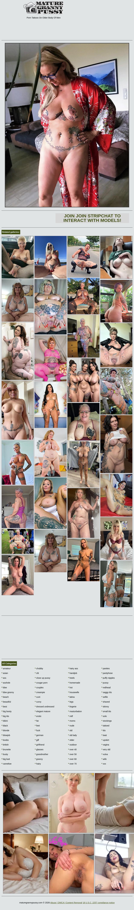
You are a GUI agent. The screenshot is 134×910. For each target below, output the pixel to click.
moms (71, 721)
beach (5, 697)
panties (105, 668)
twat (104, 735)
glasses (39, 749)
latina (71, 697)
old (70, 730)
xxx (103, 764)
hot (70, 687)
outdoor (72, 744)
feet (37, 725)
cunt (37, 697)
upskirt (105, 740)
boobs (5, 740)
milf (70, 716)
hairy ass (73, 668)
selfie (104, 697)
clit (37, 673)
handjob (72, 673)
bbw (4, 687)
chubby (39, 668)
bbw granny (8, 692)
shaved (105, 702)
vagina (105, 744)
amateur (6, 668)
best (4, 706)
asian (5, 673)
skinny (105, 706)
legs (70, 702)
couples (39, 687)
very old (105, 749)
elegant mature (42, 711)
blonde (5, 730)
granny (39, 759)
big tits (5, 716)
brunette (6, 749)
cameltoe (6, 764)
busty (5, 754)
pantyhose (107, 673)
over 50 (72, 754)
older (71, 740)
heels (71, 678)
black (5, 725)
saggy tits (106, 692)
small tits (106, 711)
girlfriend (39, 744)
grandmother (41, 754)
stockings (106, 721)
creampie (40, 692)
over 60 (72, 759)
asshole (6, 683)
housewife (73, 692)
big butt (6, 759)
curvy (38, 702)
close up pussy (42, 678)
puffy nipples (108, 678)
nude (71, 725)
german (39, 735)
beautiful (6, 702)
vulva (104, 754)
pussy (104, 683)
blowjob (6, 735)
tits (103, 730)
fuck (37, 730)
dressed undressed (44, 706)
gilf (37, 740)
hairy (38, 764)
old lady (72, 735)
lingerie (72, 706)
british (5, 744)
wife (104, 759)
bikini (5, 721)
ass (4, 678)
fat (37, 721)
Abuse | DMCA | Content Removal (66, 902)
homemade (74, 683)
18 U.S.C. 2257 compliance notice (99, 902)
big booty (6, 711)
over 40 (72, 749)
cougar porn (41, 683)
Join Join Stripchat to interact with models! (92, 218)
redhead (106, 687)
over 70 (72, 764)
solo (104, 716)
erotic (38, 716)
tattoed (105, 725)
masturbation (75, 711)
